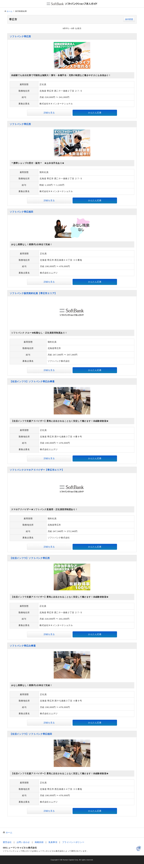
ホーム (10, 11)
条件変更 (129, 19)
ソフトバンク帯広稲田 (21, 212)
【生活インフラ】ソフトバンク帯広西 (30, 558)
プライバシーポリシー (73, 842)
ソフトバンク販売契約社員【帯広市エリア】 (33, 293)
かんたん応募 (95, 112)
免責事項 (52, 842)
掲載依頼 (39, 842)
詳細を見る (49, 112)
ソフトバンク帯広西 (20, 36)
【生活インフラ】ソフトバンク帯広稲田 (31, 734)
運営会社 (7, 842)
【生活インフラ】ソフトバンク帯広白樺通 (32, 381)
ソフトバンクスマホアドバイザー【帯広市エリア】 (37, 470)
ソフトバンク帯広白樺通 (23, 646)
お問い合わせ (23, 842)
